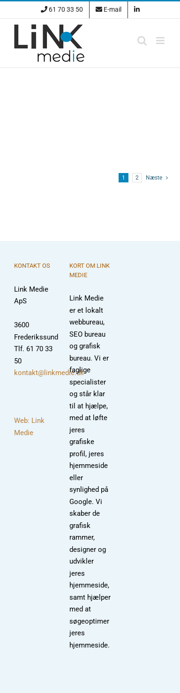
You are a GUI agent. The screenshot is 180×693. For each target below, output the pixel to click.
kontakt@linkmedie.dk (49, 373)
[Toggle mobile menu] (161, 40)
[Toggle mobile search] (142, 40)
